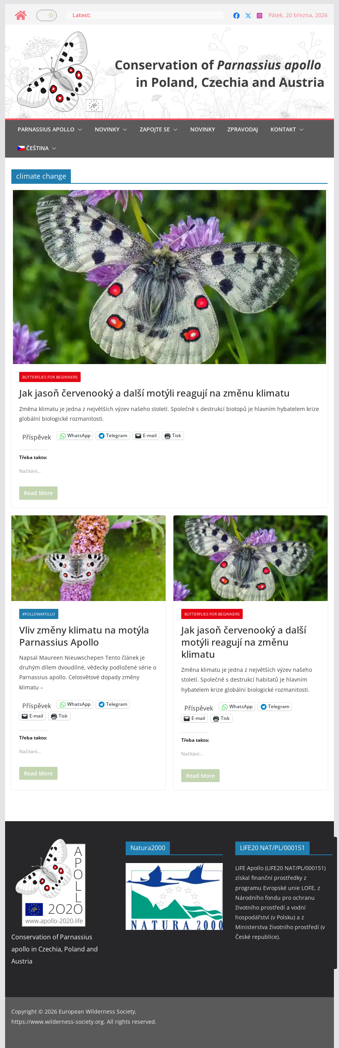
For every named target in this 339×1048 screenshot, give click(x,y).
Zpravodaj (242, 129)
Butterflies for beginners (50, 377)
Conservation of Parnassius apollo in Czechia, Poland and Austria (54, 949)
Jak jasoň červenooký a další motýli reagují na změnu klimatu (154, 392)
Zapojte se (155, 129)
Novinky (107, 129)
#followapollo (38, 614)
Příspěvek (36, 436)
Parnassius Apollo (46, 129)
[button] (78, 129)
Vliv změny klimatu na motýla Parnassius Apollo (84, 635)
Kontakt (283, 129)
